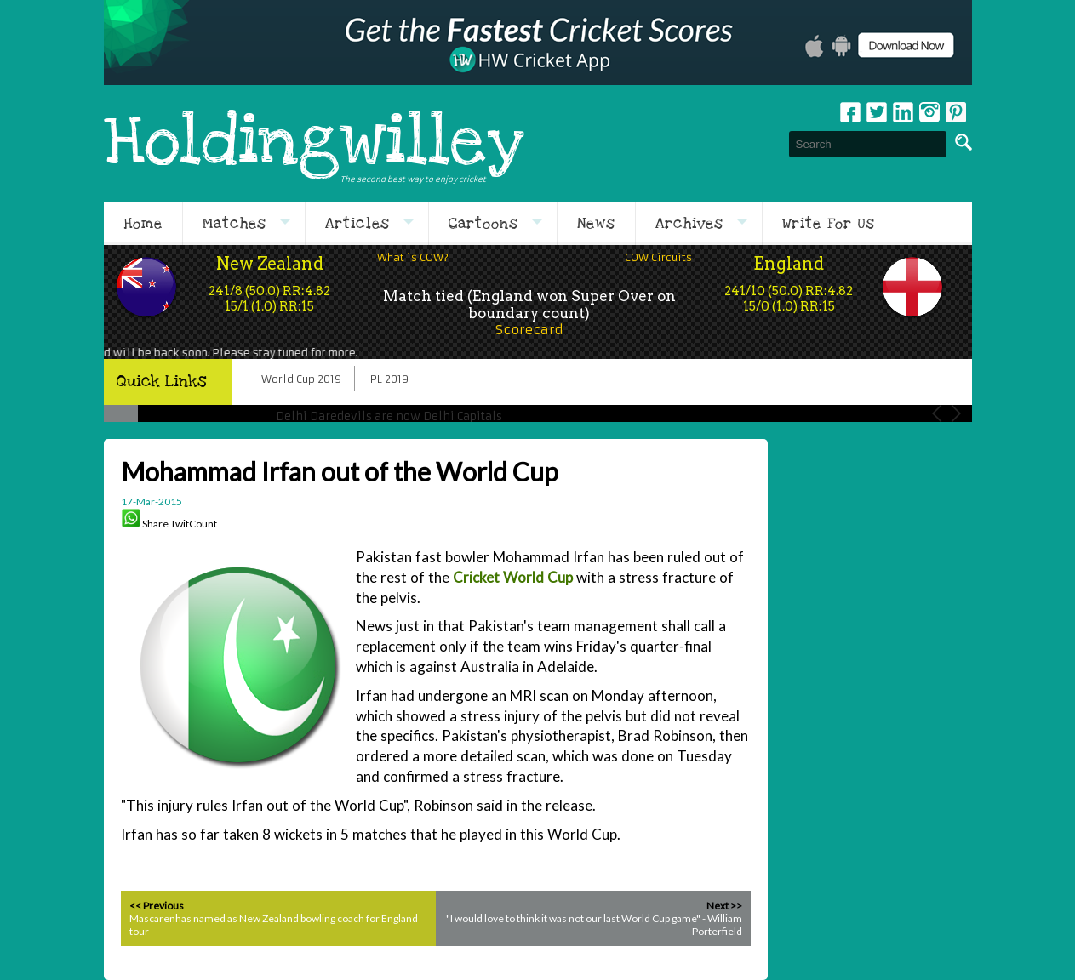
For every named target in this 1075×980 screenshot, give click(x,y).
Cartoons (483, 223)
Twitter (876, 112)
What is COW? (413, 257)
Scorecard (529, 330)
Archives (689, 223)
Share (155, 523)
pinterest (956, 112)
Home (143, 223)
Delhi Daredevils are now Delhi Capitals (389, 416)
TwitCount (193, 523)
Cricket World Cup (513, 577)
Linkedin (903, 112)
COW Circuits (658, 257)
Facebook (850, 112)
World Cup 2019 (301, 379)
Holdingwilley (314, 143)
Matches (234, 223)
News (596, 223)
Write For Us (828, 223)
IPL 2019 (388, 379)
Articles (357, 223)
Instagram (929, 112)
